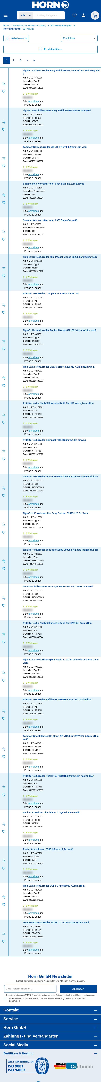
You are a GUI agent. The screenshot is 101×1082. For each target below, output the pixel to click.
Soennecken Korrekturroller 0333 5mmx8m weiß (50, 220)
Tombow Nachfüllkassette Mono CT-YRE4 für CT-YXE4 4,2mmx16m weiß (61, 738)
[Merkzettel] (74, 15)
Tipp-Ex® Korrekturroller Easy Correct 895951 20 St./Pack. (56, 513)
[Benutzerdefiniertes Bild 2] (73, 1066)
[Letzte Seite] (34, 60)
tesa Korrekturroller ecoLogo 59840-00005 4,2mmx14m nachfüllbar (60, 476)
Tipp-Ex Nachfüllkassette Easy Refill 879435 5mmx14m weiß (57, 110)
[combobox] (49, 15)
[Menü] (6, 15)
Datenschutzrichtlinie (64, 995)
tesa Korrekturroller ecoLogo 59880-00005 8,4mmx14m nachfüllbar (60, 549)
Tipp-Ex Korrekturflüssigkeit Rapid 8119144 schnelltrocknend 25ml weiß (61, 661)
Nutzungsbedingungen (85, 995)
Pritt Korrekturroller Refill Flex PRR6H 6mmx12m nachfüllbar (57, 699)
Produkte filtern (50, 49)
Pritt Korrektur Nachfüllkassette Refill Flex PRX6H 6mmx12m (57, 623)
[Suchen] (60, 15)
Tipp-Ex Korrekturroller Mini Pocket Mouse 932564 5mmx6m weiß (60, 257)
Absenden (78, 989)
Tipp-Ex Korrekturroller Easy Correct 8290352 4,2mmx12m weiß (59, 366)
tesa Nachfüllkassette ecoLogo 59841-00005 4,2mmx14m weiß (58, 586)
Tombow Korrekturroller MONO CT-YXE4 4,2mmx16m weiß (56, 922)
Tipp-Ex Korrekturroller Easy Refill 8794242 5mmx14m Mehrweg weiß (61, 72)
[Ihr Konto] (84, 15)
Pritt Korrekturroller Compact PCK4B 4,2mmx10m (51, 293)
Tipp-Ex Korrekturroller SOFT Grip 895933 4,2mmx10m (54, 885)
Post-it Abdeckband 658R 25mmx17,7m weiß (48, 849)
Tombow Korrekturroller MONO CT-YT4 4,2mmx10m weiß (55, 147)
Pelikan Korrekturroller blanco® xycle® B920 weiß (51, 812)
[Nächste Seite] (27, 60)
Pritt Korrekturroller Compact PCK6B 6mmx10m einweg (54, 440)
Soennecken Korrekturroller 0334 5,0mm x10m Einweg (53, 183)
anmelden (33, 101)
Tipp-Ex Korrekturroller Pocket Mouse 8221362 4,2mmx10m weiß (59, 330)
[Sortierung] (79, 38)
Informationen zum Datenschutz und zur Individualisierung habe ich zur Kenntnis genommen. (47, 999)
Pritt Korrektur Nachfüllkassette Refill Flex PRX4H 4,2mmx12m (58, 403)
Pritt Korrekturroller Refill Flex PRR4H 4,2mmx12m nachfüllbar (58, 776)
